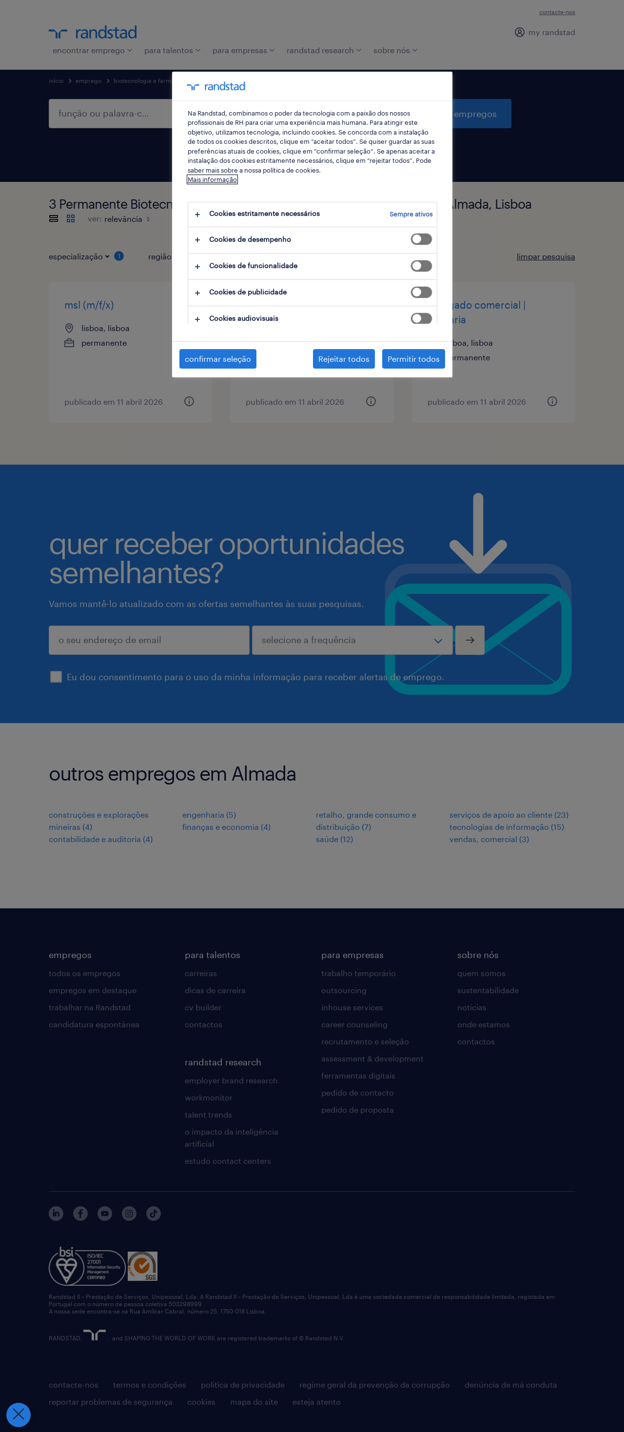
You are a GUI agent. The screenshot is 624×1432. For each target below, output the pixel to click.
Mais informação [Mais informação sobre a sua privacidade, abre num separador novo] (212, 179)
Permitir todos (414, 358)
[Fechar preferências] (18, 1415)
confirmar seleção (218, 358)
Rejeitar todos (344, 358)
